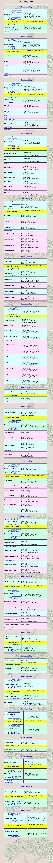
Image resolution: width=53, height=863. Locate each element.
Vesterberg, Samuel (18, 843)
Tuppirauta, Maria (17, 799)
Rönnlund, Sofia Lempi (10, 642)
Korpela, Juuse (12, 711)
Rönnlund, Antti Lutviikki (16, 820)
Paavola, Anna (12, 536)
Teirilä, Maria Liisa (9, 169)
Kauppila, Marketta (18, 13)
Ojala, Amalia (7, 460)
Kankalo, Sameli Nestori (10, 559)
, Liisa (10, 106)
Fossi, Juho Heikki (8, 237)
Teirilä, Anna (7, 120)
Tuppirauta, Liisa (17, 737)
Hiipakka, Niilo (17, 10)
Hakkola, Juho (12, 101)
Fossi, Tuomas (7, 68)
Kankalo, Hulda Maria (9, 573)
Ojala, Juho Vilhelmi (14, 659)
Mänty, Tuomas (8, 33)
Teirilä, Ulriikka (8, 132)
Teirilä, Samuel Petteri (9, 124)
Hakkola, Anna (7, 410)
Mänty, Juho (11, 11)
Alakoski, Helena (17, 43)
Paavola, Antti (16, 18)
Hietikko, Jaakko (8, 801)
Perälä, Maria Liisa (14, 716)
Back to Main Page (26, 7)
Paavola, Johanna (13, 19)
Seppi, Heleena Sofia (9, 772)
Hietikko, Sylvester (9, 803)
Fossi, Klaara (7, 76)
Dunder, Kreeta (16, 838)
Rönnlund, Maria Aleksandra (11, 619)
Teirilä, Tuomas (13, 209)
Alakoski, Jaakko (13, 26)
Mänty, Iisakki (12, 430)
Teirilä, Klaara (7, 134)
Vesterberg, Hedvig (14, 845)
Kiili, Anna (16, 51)
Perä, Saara (11, 50)
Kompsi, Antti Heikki (9, 687)
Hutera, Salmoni (17, 836)
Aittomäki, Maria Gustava (19, 846)
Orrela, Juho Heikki (14, 730)
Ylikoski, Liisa (17, 792)
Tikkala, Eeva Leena (14, 736)
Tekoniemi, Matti (13, 837)
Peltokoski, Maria (13, 31)
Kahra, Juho (16, 735)
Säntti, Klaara (12, 323)
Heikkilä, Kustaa (13, 531)
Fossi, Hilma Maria (9, 349)
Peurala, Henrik (17, 797)
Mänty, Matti (16, 41)
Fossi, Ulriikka (7, 78)
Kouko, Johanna (16, 20)
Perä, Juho (15, 48)
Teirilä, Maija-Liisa (9, 122)
